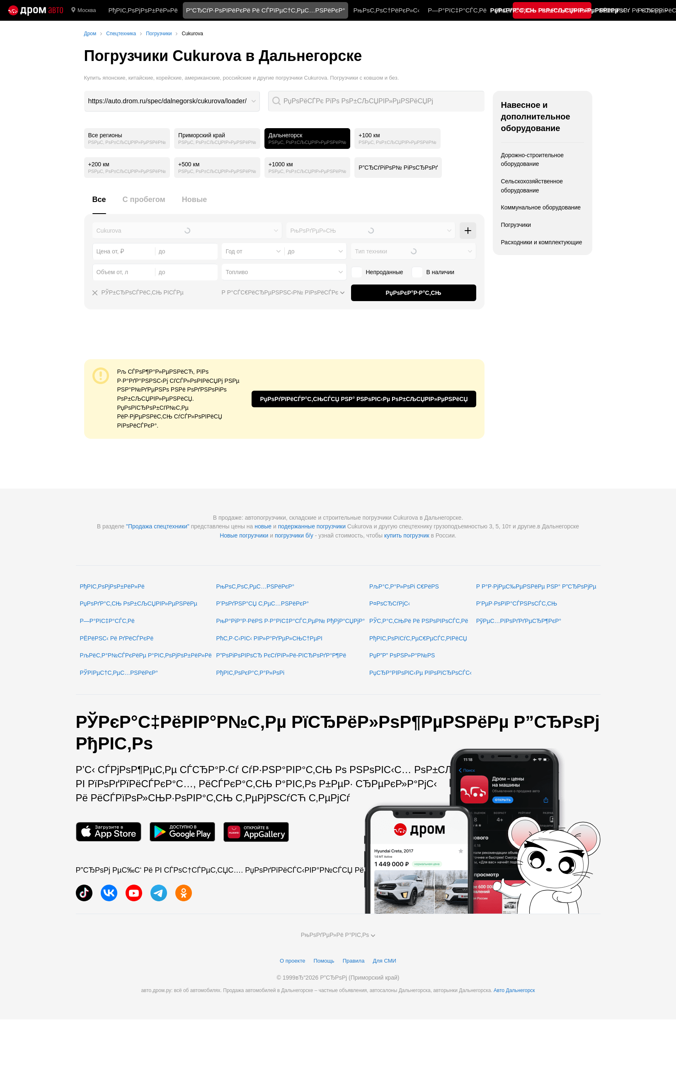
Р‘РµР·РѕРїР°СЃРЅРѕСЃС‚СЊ (516, 603)
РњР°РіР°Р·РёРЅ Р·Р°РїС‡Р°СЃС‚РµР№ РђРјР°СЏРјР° (290, 621)
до (291, 251)
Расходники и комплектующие (541, 242)
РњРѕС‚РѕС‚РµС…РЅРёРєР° (255, 586)
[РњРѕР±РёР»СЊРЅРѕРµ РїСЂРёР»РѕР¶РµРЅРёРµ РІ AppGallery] (256, 832)
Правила (354, 961)
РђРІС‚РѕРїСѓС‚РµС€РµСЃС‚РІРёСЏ (418, 638)
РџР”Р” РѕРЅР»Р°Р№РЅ (402, 655)
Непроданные (377, 272)
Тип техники (371, 251)
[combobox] (172, 101)
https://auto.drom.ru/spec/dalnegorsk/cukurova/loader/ (167, 101)
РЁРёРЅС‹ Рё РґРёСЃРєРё (117, 638)
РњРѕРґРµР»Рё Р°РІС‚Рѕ (338, 935)
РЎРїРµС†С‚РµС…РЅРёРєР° (119, 672)
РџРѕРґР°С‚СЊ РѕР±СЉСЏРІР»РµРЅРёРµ (138, 603)
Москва (83, 10)
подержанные (296, 526)
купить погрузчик (406, 535)
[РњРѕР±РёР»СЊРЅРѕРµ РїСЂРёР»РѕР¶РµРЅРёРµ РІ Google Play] (182, 832)
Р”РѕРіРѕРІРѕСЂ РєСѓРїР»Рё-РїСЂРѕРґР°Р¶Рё (281, 655)
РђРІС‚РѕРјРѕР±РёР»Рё (142, 10)
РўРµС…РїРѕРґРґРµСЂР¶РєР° (519, 621)
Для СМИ (384, 961)
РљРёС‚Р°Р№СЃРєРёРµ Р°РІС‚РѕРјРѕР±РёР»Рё (146, 655)
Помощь (323, 961)
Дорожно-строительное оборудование (532, 160)
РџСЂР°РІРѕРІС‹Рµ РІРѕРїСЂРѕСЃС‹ (420, 672)
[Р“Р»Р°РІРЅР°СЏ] (35, 10)
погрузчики (331, 526)
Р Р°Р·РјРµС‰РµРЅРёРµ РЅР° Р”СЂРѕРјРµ (536, 586)
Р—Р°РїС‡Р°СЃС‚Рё (457, 10)
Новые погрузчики (244, 535)
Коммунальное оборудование (541, 207)
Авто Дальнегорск (514, 990)
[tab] (99, 204)
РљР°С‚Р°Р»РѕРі (566, 10)
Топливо (237, 272)
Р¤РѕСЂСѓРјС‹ (389, 603)
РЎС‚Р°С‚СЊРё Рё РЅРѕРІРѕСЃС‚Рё (418, 621)
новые (262, 526)
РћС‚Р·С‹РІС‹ (514, 10)
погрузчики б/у (294, 535)
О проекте (292, 961)
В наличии (433, 272)
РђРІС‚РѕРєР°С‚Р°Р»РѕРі (250, 672)
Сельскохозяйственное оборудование (532, 186)
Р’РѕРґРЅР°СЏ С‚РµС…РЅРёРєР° (262, 603)
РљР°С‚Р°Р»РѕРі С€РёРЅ (404, 586)
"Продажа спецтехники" (157, 526)
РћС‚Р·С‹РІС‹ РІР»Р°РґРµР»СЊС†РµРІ (269, 638)
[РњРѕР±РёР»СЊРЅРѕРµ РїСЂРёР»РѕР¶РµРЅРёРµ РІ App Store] (108, 832)
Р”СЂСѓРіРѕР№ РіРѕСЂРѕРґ (398, 167)
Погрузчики (516, 224)
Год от (234, 251)
